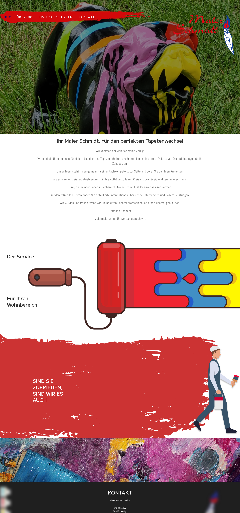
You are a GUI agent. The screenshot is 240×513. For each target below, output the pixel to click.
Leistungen (47, 17)
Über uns (25, 17)
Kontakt (87, 17)
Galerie (68, 17)
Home (9, 17)
